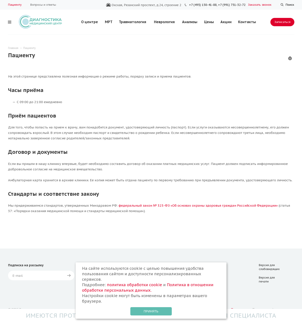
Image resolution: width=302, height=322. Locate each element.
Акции (226, 22)
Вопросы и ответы (43, 5)
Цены (209, 22)
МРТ (109, 22)
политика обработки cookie (134, 284)
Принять (151, 311)
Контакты (247, 22)
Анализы (189, 22)
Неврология (164, 22)
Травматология (132, 22)
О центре (89, 22)
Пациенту (15, 5)
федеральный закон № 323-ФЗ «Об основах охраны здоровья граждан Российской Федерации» (198, 205)
